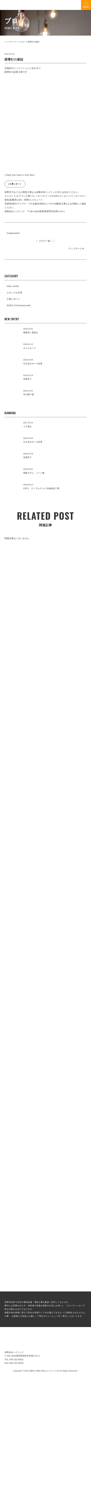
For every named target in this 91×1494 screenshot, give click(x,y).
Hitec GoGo (13, 286)
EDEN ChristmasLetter (19, 305)
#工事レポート (14, 184)
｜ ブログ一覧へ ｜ (45, 241)
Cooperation (13, 233)
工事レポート (13, 299)
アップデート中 (76, 248)
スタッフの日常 (15, 292)
